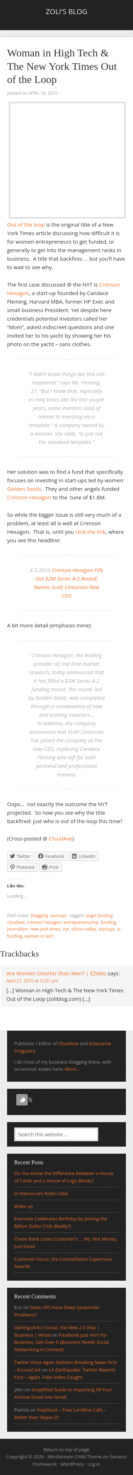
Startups (58, 916)
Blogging (39, 916)
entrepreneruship (81, 922)
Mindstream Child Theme (75, 1456)
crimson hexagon (44, 922)
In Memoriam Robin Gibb (41, 1193)
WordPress (72, 1464)
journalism (17, 929)
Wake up (23, 1206)
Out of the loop (26, 224)
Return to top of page (66, 1449)
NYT (66, 929)
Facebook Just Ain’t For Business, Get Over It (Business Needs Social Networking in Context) (61, 1342)
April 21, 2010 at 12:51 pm (32, 981)
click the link (90, 531)
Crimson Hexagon (29, 497)
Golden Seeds (24, 488)
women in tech (39, 936)
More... (72, 1069)
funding (108, 922)
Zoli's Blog (66, 11)
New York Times (46, 929)
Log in (94, 1464)
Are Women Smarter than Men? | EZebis (56, 973)
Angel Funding (98, 916)
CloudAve (60, 838)
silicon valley (83, 929)
